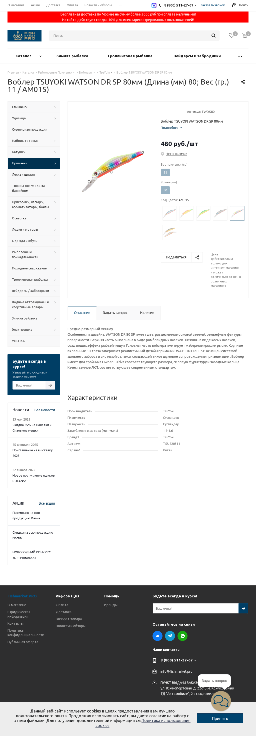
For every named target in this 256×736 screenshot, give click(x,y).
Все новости (44, 410)
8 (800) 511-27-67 (176, 660)
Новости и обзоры (71, 626)
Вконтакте (157, 636)
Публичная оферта (23, 642)
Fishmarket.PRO (22, 596)
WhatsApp (183, 636)
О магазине (17, 605)
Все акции (47, 503)
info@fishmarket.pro (176, 672)
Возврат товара (69, 619)
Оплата (62, 605)
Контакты (16, 623)
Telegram (170, 636)
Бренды (111, 605)
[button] (221, 701)
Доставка (64, 612)
